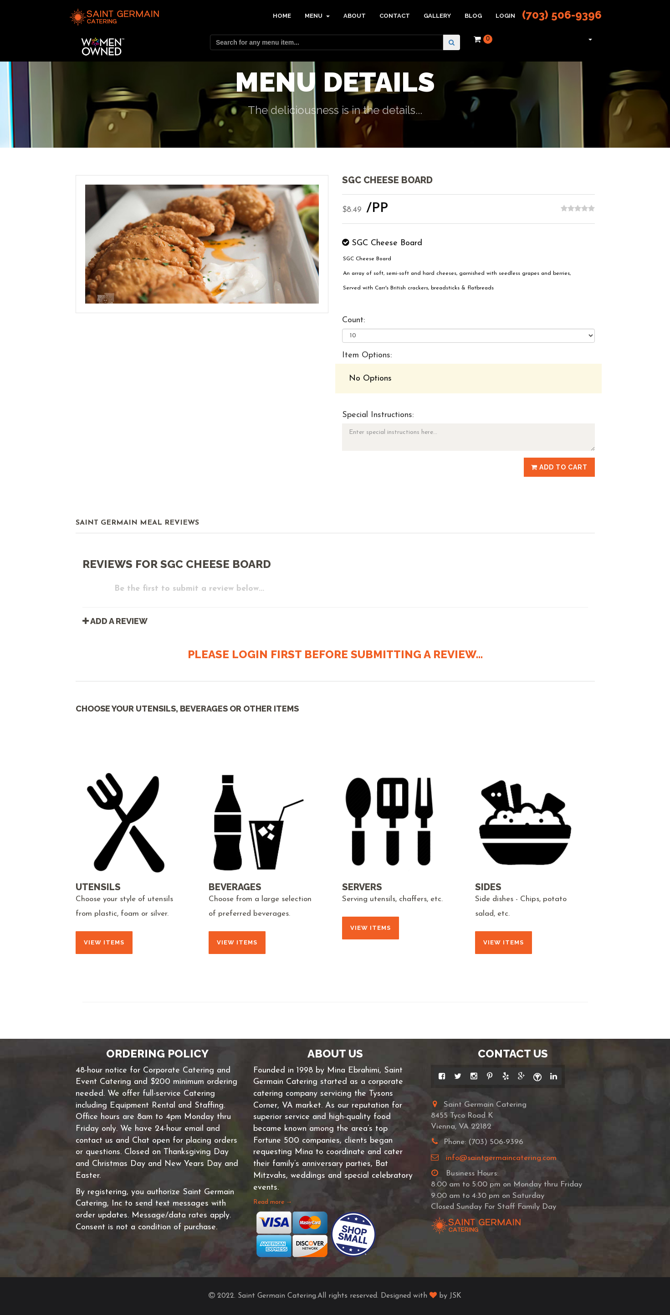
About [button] (354, 15)
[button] (589, 39)
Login (505, 15)
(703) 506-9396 (562, 14)
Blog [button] (473, 15)
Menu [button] (317, 15)
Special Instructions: (378, 415)
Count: (353, 320)
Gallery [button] (437, 15)
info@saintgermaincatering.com (501, 1158)
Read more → (272, 1202)
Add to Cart (559, 467)
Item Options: (367, 355)
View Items (104, 942)
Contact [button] (394, 15)
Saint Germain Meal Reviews (137, 522)
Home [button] (282, 15)
